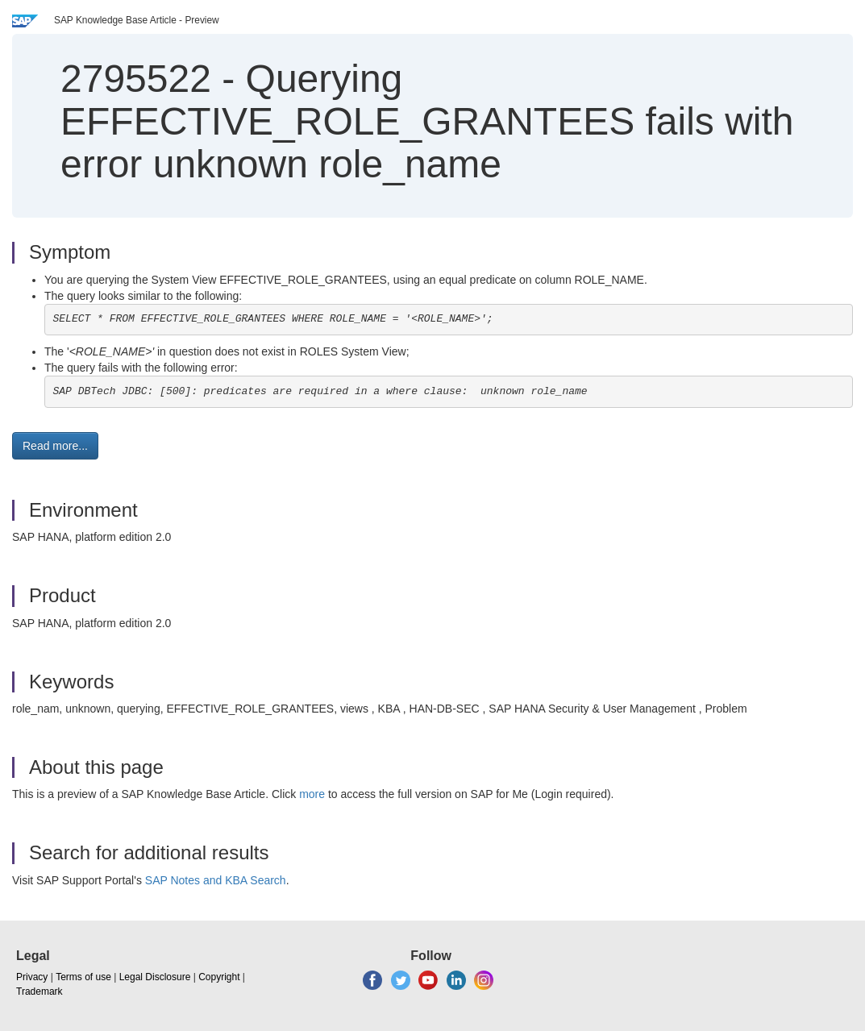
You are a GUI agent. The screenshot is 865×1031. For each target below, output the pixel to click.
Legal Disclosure (155, 977)
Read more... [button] (55, 445)
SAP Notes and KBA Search (215, 880)
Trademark (39, 991)
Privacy (32, 977)
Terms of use (83, 977)
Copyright (218, 977)
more (312, 794)
